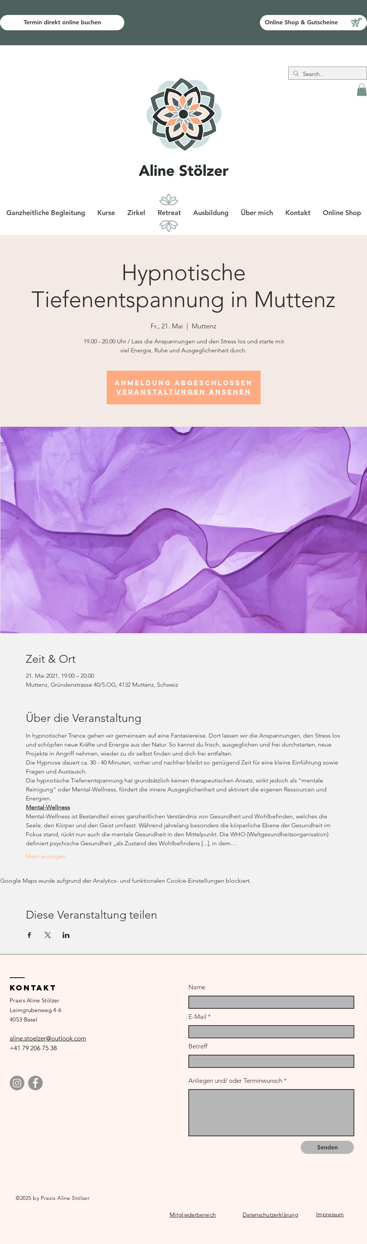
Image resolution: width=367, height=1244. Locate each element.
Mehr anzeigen (46, 856)
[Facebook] (35, 1083)
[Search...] (327, 74)
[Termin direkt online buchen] (62, 22)
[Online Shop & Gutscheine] (313, 22)
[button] (362, 89)
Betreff (197, 1046)
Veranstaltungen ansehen (183, 391)
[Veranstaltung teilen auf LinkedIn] (66, 935)
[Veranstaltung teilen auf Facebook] (29, 935)
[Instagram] (17, 1083)
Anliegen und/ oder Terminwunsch (235, 1081)
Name (196, 987)
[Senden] (327, 1147)
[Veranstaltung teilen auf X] (47, 935)
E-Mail (197, 1017)
